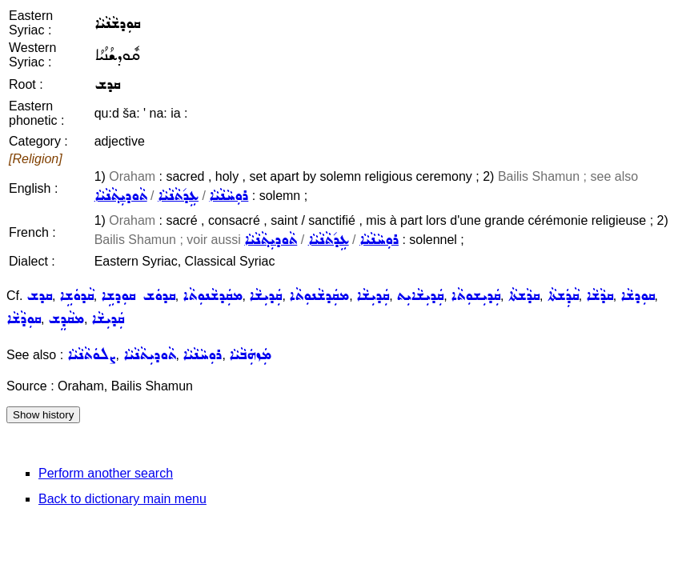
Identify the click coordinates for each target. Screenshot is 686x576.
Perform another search (105, 473)
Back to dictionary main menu (122, 499)
